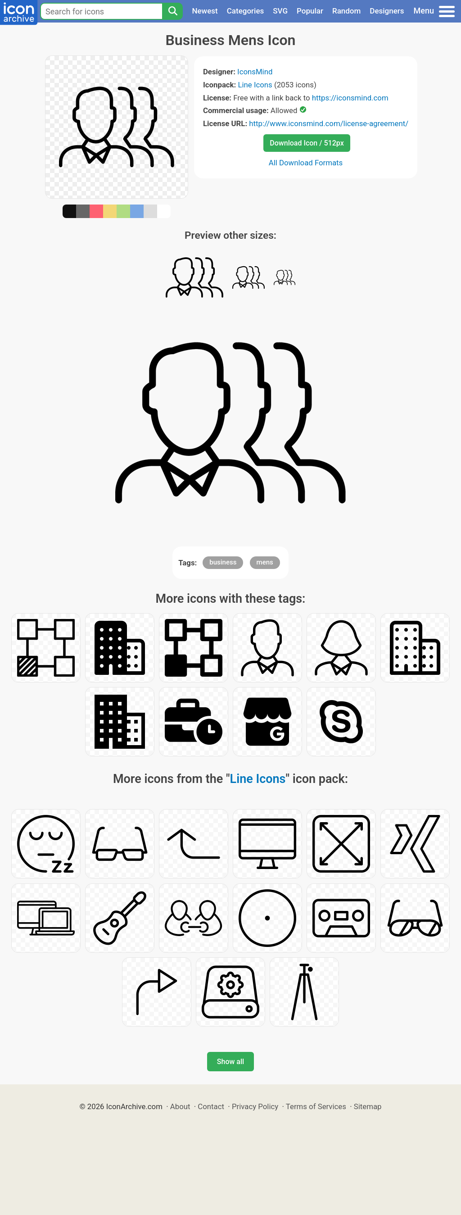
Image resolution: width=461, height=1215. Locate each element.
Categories (245, 10)
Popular (310, 10)
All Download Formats (306, 162)
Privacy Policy (255, 1106)
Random (346, 10)
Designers (387, 10)
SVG (280, 10)
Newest (204, 10)
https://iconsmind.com (350, 97)
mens (265, 562)
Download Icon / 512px (306, 143)
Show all (230, 1061)
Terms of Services (316, 1106)
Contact (211, 1106)
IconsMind (254, 71)
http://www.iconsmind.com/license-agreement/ (328, 123)
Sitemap (368, 1106)
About (180, 1106)
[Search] (172, 11)
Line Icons (255, 84)
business (222, 562)
